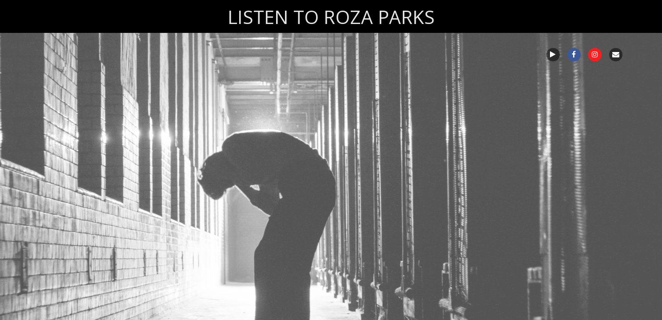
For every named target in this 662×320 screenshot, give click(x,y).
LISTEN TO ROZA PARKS (331, 16)
